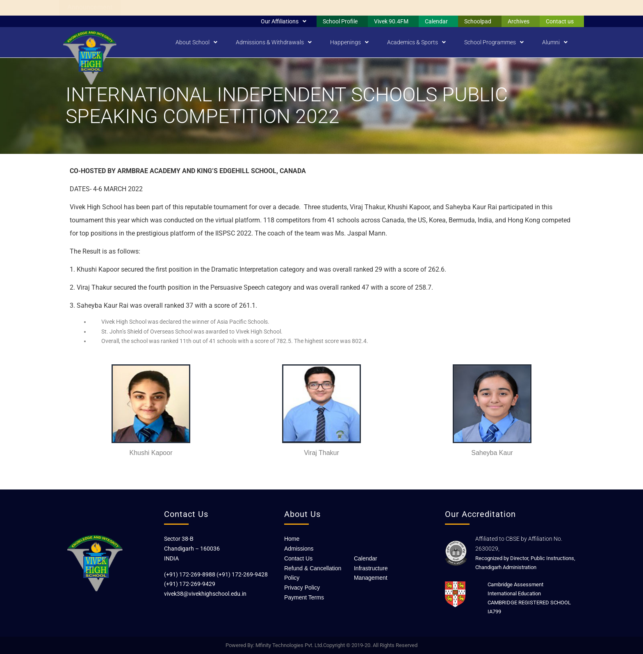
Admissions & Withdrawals (274, 42)
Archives (518, 21)
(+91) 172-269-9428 (242, 574)
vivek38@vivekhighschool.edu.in (205, 593)
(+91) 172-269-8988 (189, 574)
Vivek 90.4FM (391, 21)
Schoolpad (477, 21)
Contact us (560, 21)
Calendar (436, 21)
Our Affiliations (283, 21)
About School (196, 42)
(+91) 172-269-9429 (189, 584)
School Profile (340, 21)
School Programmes (494, 42)
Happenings (349, 42)
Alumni (555, 42)
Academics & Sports (416, 42)
